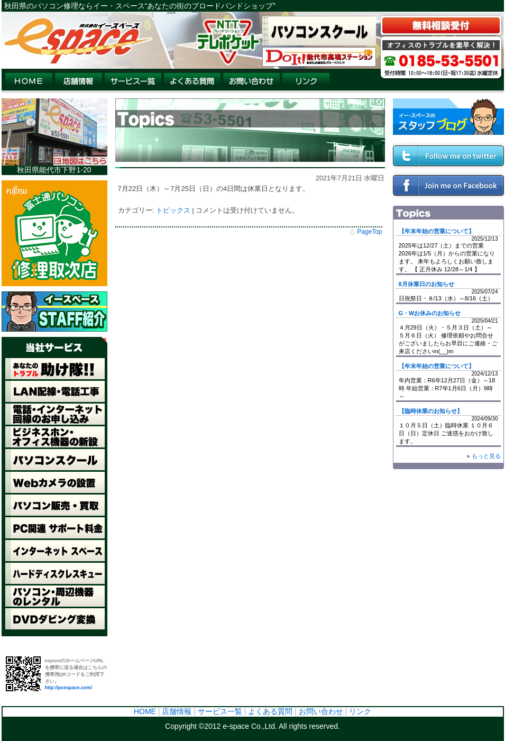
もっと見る (486, 456)
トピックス (173, 210)
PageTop (369, 231)
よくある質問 (270, 711)
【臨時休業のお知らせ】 (431, 411)
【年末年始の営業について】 (436, 231)
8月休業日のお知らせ (426, 284)
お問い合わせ (321, 711)
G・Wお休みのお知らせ (430, 313)
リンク (360, 711)
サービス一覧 (220, 711)
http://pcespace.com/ (69, 687)
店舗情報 (176, 711)
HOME (145, 711)
